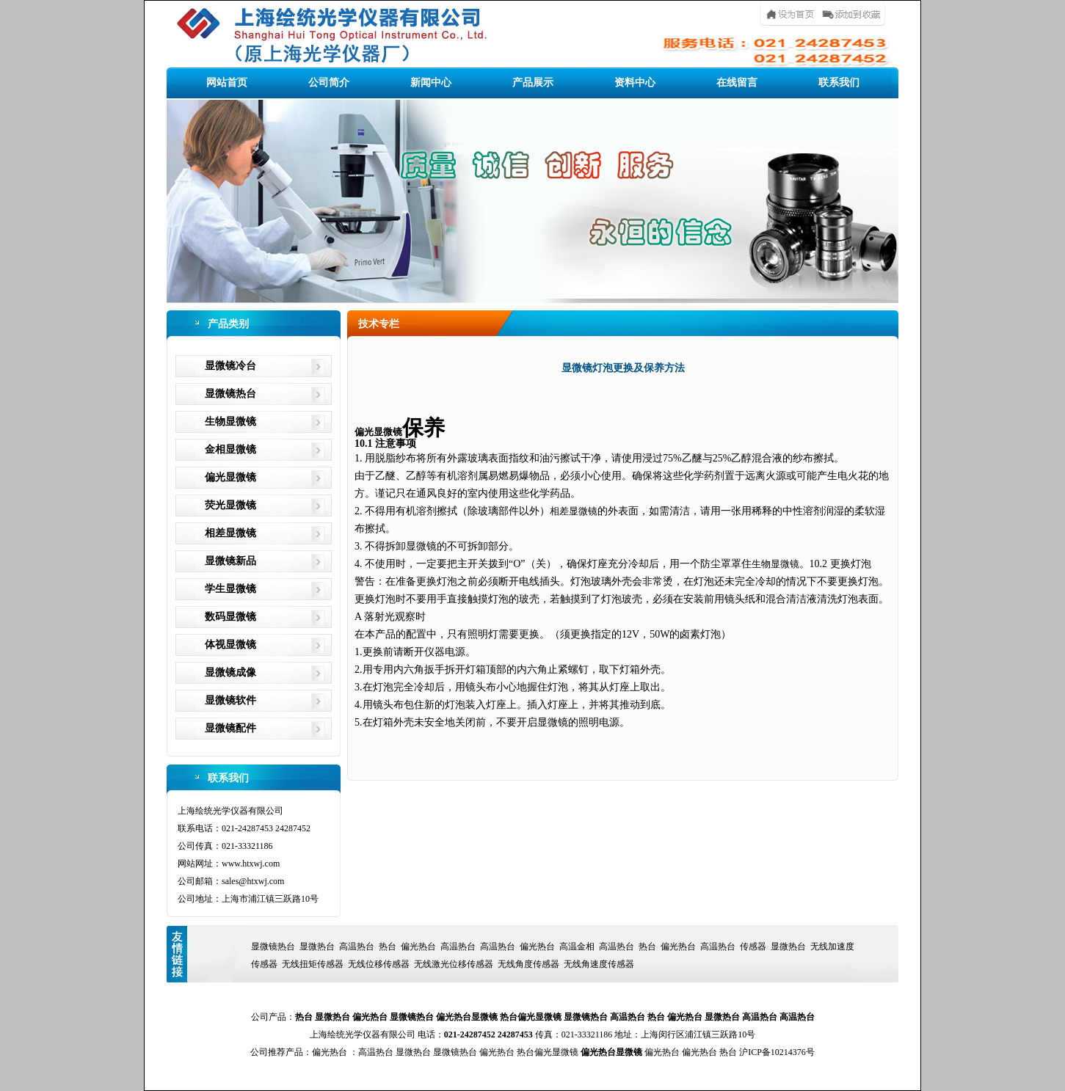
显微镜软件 (230, 700)
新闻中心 (430, 82)
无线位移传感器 (379, 964)
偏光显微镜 (230, 477)
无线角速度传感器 (599, 964)
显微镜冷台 (230, 365)
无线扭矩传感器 (313, 964)
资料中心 (634, 82)
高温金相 (577, 946)
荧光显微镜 (230, 505)
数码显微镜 (230, 616)
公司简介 (328, 82)
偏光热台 (418, 946)
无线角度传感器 (528, 964)
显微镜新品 (230, 560)
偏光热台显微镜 (467, 1017)
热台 (387, 946)
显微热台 (317, 946)
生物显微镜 (230, 421)
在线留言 (736, 82)
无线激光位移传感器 (453, 964)
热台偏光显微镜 (530, 1017)
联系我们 (838, 82)
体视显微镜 (230, 644)
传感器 (753, 946)
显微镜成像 (230, 672)
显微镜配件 (230, 728)
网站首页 (226, 82)
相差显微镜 (230, 533)
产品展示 (532, 82)
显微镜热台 (230, 393)
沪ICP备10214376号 (777, 1052)
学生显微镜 (230, 588)
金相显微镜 (230, 449)
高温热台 (356, 946)
